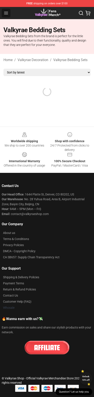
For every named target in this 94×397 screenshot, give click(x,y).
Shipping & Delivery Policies (21, 277)
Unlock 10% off (86, 378)
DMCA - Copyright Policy (19, 251)
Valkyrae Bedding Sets (70, 60)
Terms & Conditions (16, 239)
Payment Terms (13, 283)
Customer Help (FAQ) (17, 301)
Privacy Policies (13, 245)
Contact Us (10, 295)
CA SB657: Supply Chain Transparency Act (31, 257)
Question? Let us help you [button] (74, 391)
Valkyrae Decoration (33, 60)
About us (9, 233)
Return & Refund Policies (19, 289)
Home (8, 60)
